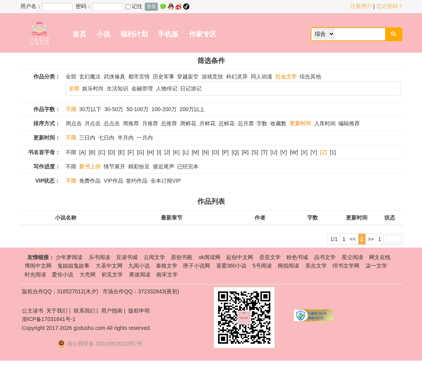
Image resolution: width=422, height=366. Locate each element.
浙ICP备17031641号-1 (49, 319)
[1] (333, 152)
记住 (134, 6)
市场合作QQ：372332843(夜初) (141, 291)
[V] (283, 152)
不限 (71, 152)
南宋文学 (167, 274)
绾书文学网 (346, 266)
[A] (82, 152)
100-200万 (164, 109)
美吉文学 (316, 266)
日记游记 (191, 88)
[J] (167, 152)
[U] (273, 152)
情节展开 (114, 166)
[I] (159, 152)
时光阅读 (35, 274)
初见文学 (112, 274)
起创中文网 (239, 257)
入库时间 (325, 123)
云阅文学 (154, 257)
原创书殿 (181, 257)
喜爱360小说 (231, 266)
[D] (111, 152)
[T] (264, 152)
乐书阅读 (99, 257)
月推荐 (150, 123)
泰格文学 (166, 266)
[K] (176, 152)
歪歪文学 (270, 257)
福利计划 (134, 34)
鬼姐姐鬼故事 (73, 266)
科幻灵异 (237, 76)
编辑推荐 (349, 123)
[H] (150, 152)
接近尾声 (163, 166)
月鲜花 (207, 123)
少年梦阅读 (69, 257)
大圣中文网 (109, 266)
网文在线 (380, 257)
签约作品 (136, 181)
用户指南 (111, 311)
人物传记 (166, 88)
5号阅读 (262, 266)
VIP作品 (113, 181)
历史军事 (163, 76)
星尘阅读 (352, 257)
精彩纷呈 (139, 166)
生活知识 (117, 88)
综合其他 (310, 76)
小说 (103, 34)
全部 (71, 76)
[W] (294, 152)
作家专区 (203, 34)
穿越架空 (188, 76)
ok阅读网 (209, 257)
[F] (130, 152)
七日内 (106, 138)
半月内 (125, 138)
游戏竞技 (212, 76)
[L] (186, 152)
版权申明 (139, 311)
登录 (151, 6)
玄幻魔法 (90, 76)
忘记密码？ (389, 6)
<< (353, 239)
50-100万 (137, 109)
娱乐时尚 (93, 88)
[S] (255, 152)
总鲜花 (226, 123)
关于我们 (57, 311)
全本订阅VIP (165, 181)
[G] (140, 152)
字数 (262, 123)
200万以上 (192, 109)
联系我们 (84, 311)
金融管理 (142, 88)
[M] (195, 152)
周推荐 (131, 123)
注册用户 (361, 6)
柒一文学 (376, 266)
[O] (215, 152)
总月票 (246, 123)
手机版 (168, 34)
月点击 (92, 123)
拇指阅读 (288, 266)
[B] (92, 152)
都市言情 (139, 76)
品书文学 (325, 257)
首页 (79, 34)
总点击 (112, 123)
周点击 (74, 123)
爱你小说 (62, 274)
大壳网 (87, 274)
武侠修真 (114, 76)
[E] (121, 152)
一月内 (145, 138)
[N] (205, 152)
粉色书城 (297, 257)
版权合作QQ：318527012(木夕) (60, 291)
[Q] (235, 152)
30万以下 (90, 109)
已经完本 (188, 166)
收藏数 (278, 123)
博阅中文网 (38, 266)
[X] (304, 152)
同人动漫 (261, 76)
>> (370, 239)
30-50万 (114, 109)
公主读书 (32, 311)
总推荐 (169, 123)
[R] (245, 152)
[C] (101, 152)
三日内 (87, 138)
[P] (225, 152)
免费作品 (90, 181)
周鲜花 (188, 123)
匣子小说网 (196, 266)
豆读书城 (126, 257)
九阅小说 (139, 266)
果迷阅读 (140, 274)
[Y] (314, 152)
